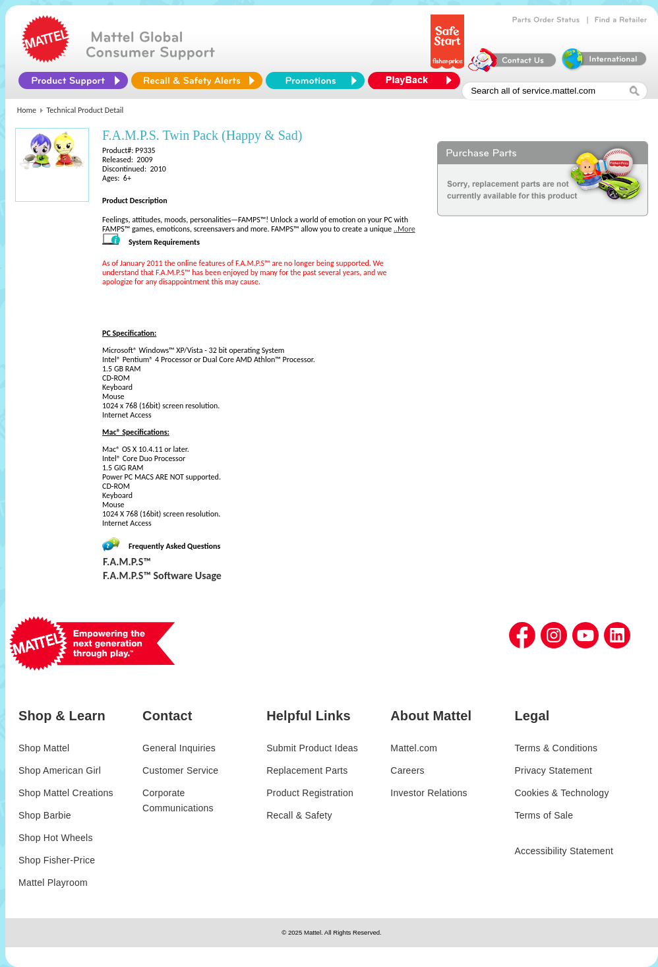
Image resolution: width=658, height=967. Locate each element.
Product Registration (309, 793)
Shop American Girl (59, 770)
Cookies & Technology (561, 793)
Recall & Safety (299, 815)
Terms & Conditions (555, 748)
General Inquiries (179, 748)
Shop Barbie (44, 815)
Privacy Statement (553, 770)
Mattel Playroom (53, 882)
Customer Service (180, 770)
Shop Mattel (43, 748)
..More (404, 229)
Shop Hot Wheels (55, 837)
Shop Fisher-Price (56, 860)
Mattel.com (413, 748)
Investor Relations (428, 793)
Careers (407, 770)
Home (26, 110)
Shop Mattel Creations (65, 793)
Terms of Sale (543, 815)
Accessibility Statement (563, 851)
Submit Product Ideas (312, 748)
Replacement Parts (306, 770)
